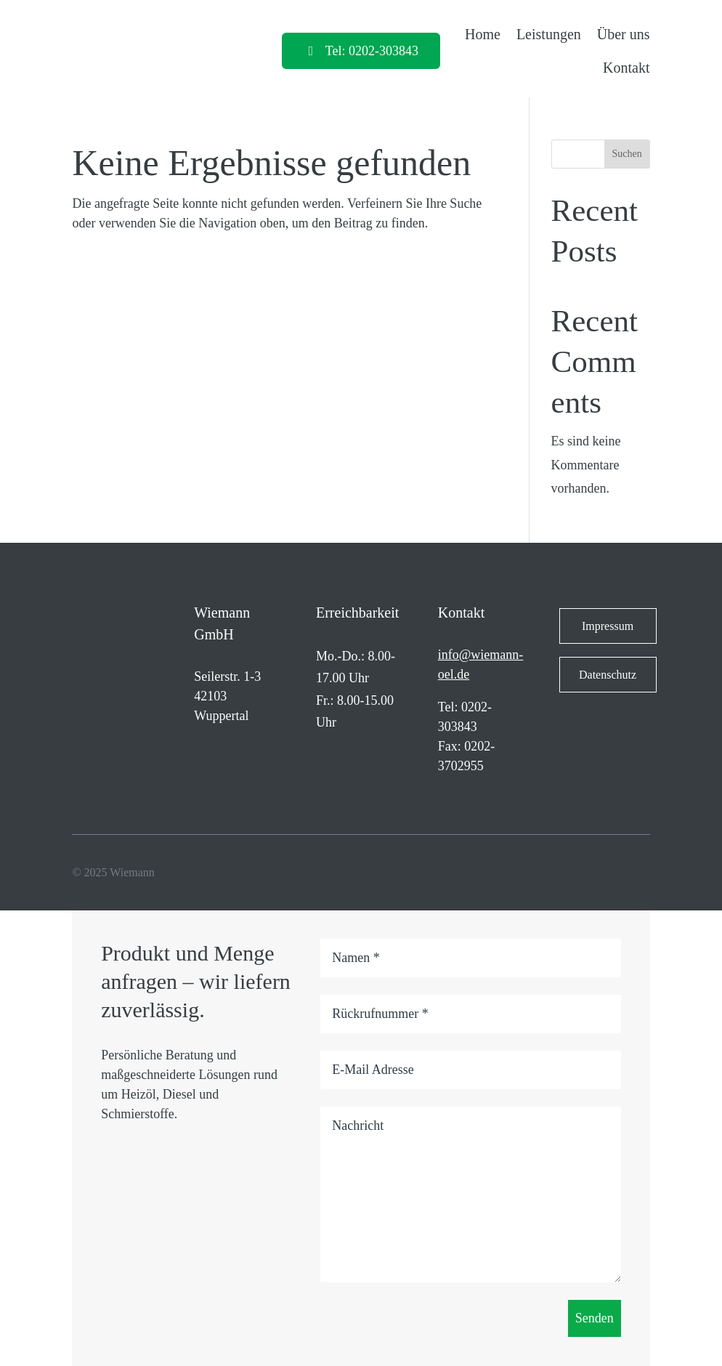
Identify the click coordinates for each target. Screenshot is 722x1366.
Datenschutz (607, 674)
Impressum (607, 626)
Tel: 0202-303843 (371, 51)
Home (482, 34)
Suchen (627, 153)
